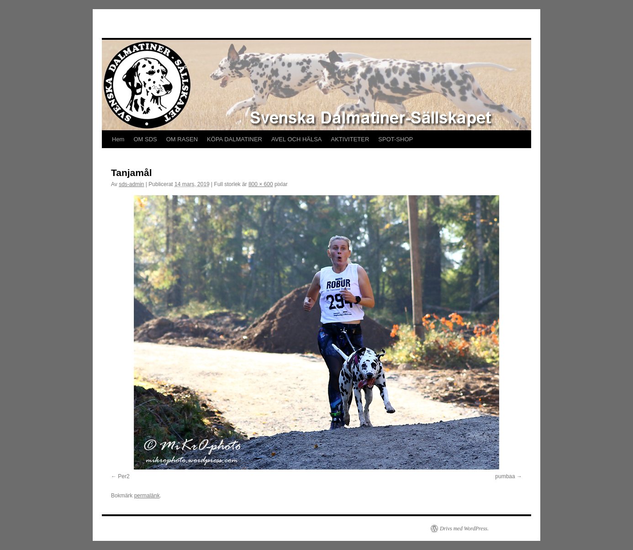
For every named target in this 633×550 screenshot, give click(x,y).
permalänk (147, 495)
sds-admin (131, 184)
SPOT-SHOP (395, 139)
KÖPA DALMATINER (234, 139)
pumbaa (505, 476)
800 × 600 (260, 184)
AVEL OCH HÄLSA (296, 139)
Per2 (123, 476)
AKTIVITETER (350, 139)
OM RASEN (182, 139)
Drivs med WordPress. (464, 528)
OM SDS (145, 139)
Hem (118, 139)
